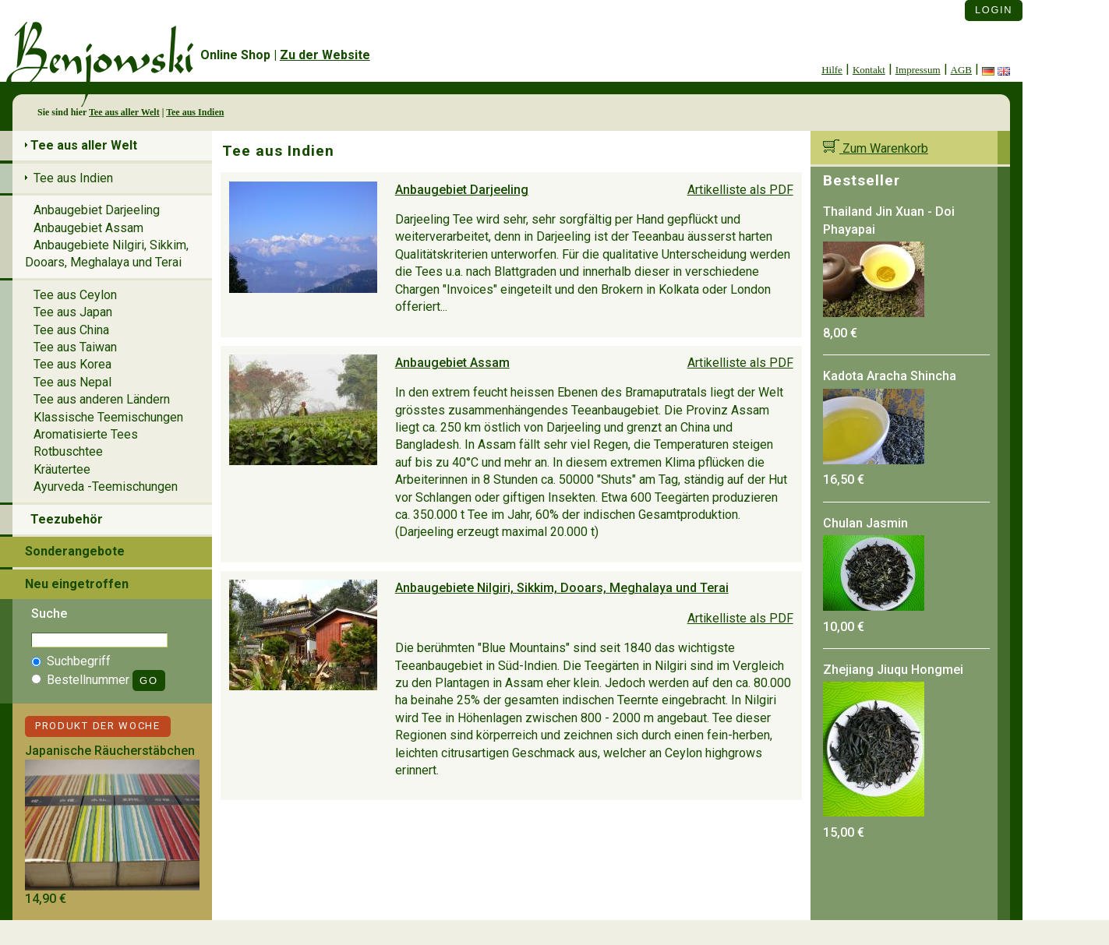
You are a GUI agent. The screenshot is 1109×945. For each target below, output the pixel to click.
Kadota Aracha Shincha (889, 375)
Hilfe (831, 70)
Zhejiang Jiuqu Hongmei (893, 669)
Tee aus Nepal (72, 382)
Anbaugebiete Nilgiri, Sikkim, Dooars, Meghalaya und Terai (562, 587)
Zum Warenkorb (875, 148)
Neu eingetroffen (77, 584)
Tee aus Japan (73, 312)
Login (993, 10)
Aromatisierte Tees (86, 434)
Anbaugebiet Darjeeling (461, 189)
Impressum (918, 70)
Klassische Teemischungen (108, 417)
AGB (961, 70)
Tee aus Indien (195, 112)
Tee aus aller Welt (124, 112)
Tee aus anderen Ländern (102, 399)
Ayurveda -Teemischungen (106, 486)
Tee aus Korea (72, 364)
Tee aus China (71, 330)
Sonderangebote (75, 551)
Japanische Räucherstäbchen (110, 750)
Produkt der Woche (98, 726)
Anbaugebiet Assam (452, 362)
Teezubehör (66, 519)
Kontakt (869, 70)
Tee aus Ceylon (75, 294)
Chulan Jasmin (865, 523)
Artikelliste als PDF (740, 189)
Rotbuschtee (68, 451)
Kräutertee (62, 469)
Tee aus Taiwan (75, 347)
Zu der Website (325, 55)
